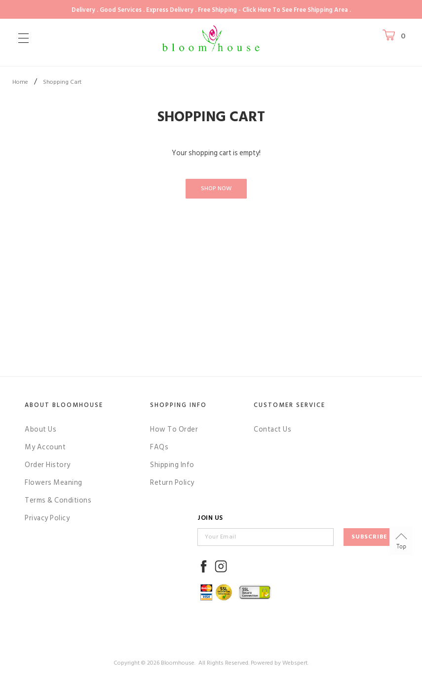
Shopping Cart (62, 82)
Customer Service (289, 405)
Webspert (294, 663)
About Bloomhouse (64, 405)
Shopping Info (178, 405)
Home (20, 82)
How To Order (174, 429)
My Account (45, 447)
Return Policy (172, 482)
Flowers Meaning (53, 482)
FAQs (159, 447)
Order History (48, 465)
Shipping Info (172, 465)
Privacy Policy (47, 518)
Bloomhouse (177, 663)
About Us (40, 429)
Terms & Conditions (58, 500)
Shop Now (216, 188)
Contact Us (272, 429)
